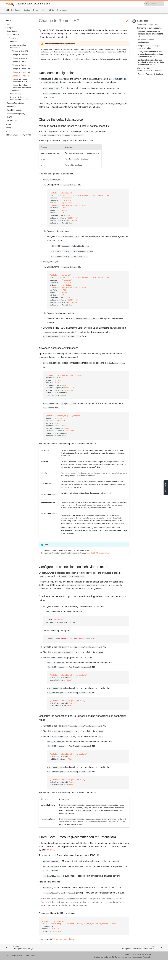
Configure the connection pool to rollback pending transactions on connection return (151, 62)
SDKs (51, 10)
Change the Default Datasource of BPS (20, 80)
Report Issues (166, 487)
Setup (35, 10)
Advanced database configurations (146, 41)
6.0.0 (127, 4)
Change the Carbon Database (18, 46)
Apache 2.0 (147, 957)
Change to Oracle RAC (21, 69)
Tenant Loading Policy (16, 114)
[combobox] (149, 3)
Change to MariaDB (20, 55)
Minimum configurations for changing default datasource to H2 (150, 33)
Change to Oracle (19, 65)
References (62, 10)
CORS (9, 117)
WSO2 (145, 954)
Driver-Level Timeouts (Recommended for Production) (149, 69)
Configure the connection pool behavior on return (148, 47)
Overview (14, 42)
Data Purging (15, 94)
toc (134, 21)
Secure (9, 124)
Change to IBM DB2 (20, 51)
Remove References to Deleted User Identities (19, 98)
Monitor (9, 131)
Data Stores (12, 35)
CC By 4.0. (116, 957)
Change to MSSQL (19, 58)
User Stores (12, 31)
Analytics (11, 107)
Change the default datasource (149, 28)
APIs (44, 10)
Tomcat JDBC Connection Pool (97, 553)
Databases (13, 38)
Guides (27, 10)
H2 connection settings (63, 939)
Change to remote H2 (20, 76)
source (50, 850)
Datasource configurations (147, 24)
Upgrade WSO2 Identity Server (18, 135)
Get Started (15, 10)
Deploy (9, 128)
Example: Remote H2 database (150, 74)
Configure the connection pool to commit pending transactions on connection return (150, 53)
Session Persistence (15, 103)
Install (8, 24)
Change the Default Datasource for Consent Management (21, 87)
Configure (10, 27)
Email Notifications (15, 110)
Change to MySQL (19, 62)
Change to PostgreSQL (21, 72)
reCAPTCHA (12, 121)
